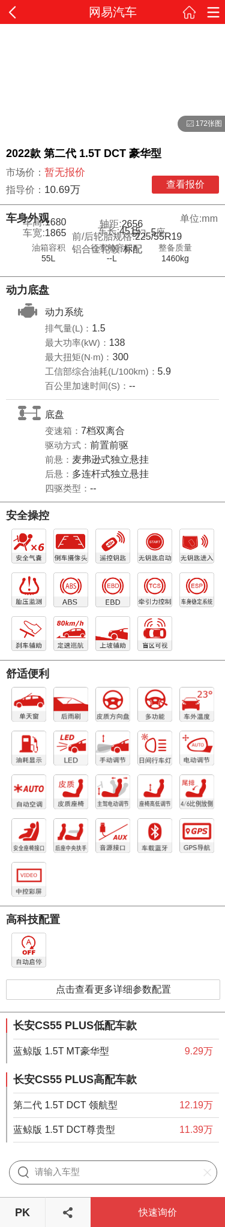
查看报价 (185, 184)
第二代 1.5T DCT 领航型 (65, 1105)
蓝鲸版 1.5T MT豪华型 (61, 1051)
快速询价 (158, 1212)
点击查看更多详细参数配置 (113, 989)
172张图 (200, 124)
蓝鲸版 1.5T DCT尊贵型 (64, 1130)
